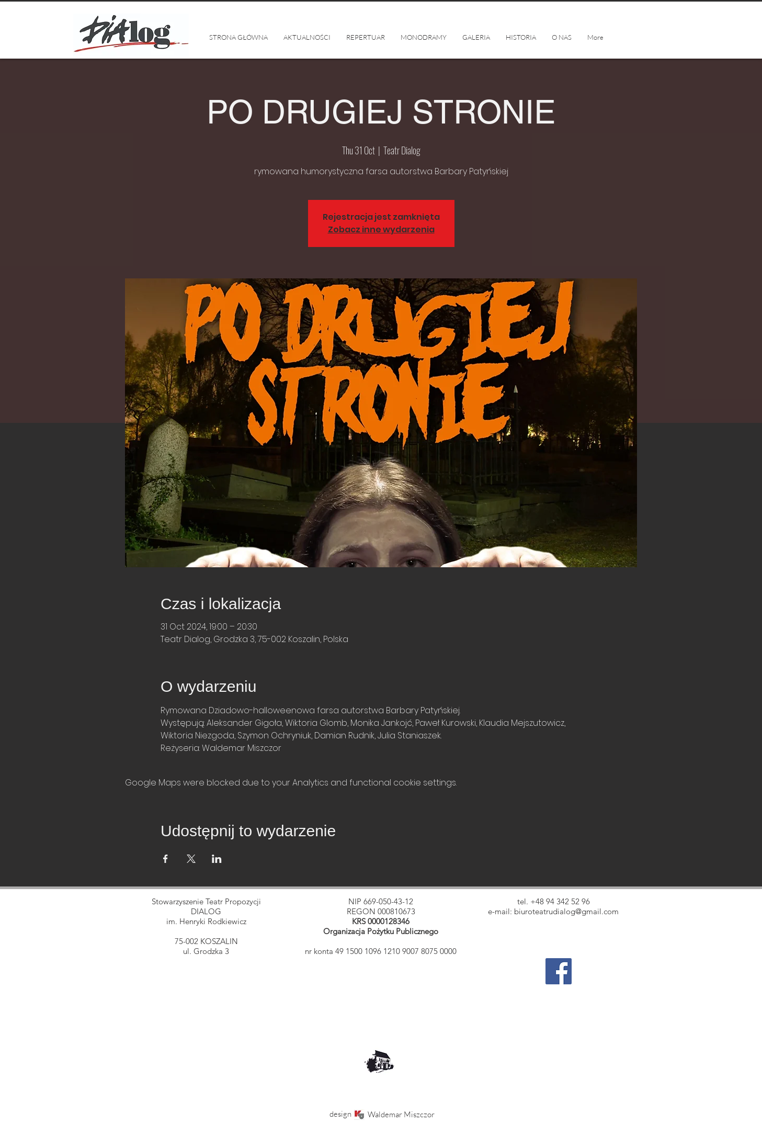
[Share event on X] (191, 859)
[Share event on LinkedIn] (217, 859)
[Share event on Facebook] (165, 859)
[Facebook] (558, 971)
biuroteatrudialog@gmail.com (566, 911)
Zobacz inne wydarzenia (381, 229)
